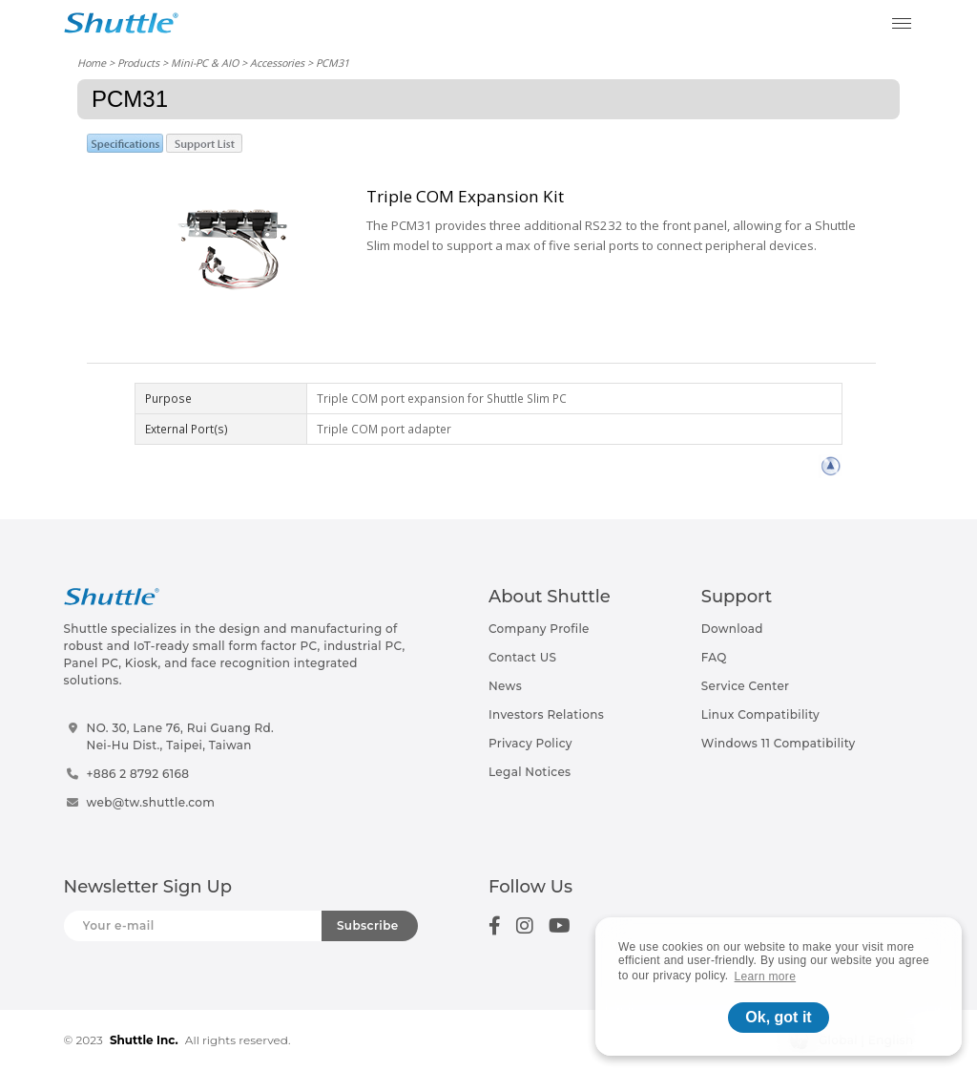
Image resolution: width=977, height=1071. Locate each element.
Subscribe (368, 925)
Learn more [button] (766, 976)
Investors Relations (546, 714)
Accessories (277, 62)
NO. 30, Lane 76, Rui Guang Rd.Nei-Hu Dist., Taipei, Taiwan (181, 736)
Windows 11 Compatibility (778, 743)
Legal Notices (529, 772)
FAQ (714, 657)
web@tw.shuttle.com (151, 802)
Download (732, 628)
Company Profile (539, 628)
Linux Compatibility (760, 714)
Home (91, 62)
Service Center (745, 686)
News (505, 686)
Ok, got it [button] (778, 1017)
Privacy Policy (530, 743)
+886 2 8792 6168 (138, 773)
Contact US (522, 657)
